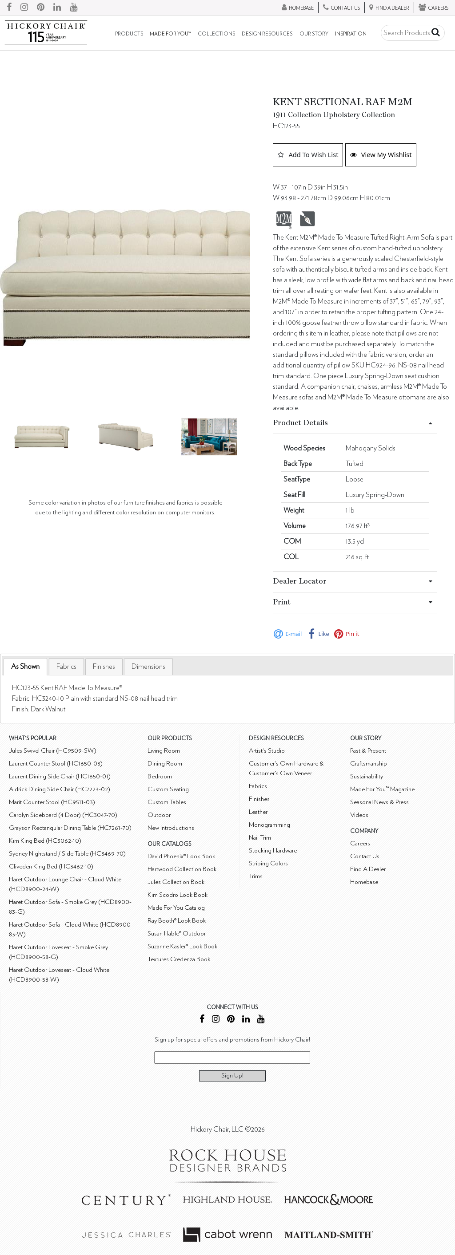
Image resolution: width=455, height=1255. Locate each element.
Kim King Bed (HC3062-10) (45, 840)
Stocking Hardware (273, 850)
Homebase (364, 882)
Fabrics (66, 666)
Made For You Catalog (176, 907)
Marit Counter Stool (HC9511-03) (52, 802)
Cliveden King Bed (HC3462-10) (51, 866)
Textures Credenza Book (179, 959)
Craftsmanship (368, 763)
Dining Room (165, 763)
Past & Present (368, 750)
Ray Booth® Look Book (177, 920)
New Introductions (171, 828)
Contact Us (364, 856)
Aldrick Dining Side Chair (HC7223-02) (59, 789)
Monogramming (269, 824)
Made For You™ (170, 34)
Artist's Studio (267, 750)
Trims (256, 876)
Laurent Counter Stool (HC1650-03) (56, 763)
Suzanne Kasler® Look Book (182, 946)
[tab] (25, 666)
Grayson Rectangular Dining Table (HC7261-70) (70, 828)
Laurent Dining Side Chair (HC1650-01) (60, 776)
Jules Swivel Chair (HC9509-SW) (52, 750)
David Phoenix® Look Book (181, 856)
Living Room (164, 750)
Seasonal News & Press (379, 802)
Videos (359, 815)
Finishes (104, 666)
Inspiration (351, 34)
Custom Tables (167, 802)
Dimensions (148, 666)
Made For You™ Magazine (382, 789)
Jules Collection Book (176, 882)
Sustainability (366, 776)
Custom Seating (168, 789)
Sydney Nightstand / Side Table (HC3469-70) (67, 853)
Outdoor (159, 815)
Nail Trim (260, 837)
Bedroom (160, 776)
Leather (258, 812)
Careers (360, 843)
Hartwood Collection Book (182, 869)
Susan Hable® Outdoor (177, 933)
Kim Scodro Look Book (178, 895)
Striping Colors (268, 863)
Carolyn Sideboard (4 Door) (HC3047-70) (63, 815)
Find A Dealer (368, 869)
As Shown (25, 666)
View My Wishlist (381, 154)
